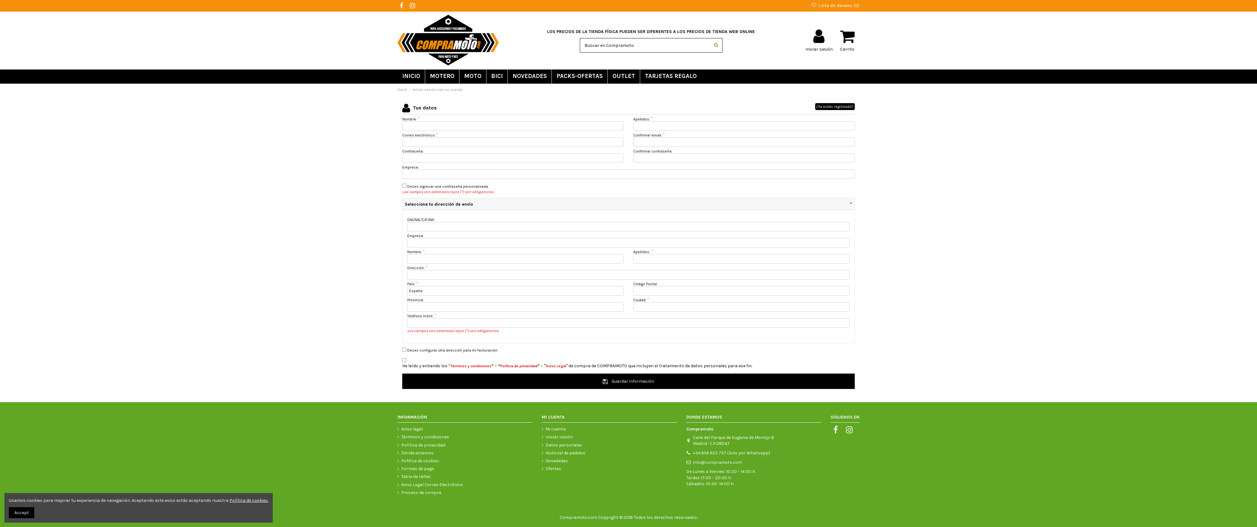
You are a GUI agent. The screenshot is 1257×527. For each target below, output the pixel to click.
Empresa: (410, 167)
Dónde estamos (417, 453)
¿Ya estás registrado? (835, 106)
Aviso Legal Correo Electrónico (432, 484)
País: (412, 284)
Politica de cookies (420, 460)
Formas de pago (417, 468)
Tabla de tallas (416, 476)
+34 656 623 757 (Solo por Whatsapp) (731, 453)
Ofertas (553, 468)
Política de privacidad (423, 445)
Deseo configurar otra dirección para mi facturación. (450, 349)
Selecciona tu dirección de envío (439, 204)
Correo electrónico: (420, 135)
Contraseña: (413, 151)
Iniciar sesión (559, 437)
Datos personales (564, 445)
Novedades (557, 460)
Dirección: (417, 268)
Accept (21, 512)
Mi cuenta (556, 429)
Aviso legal (412, 429)
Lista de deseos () (835, 5)
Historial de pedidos (565, 453)
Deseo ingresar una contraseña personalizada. (445, 186)
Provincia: (415, 300)
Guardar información (628, 381)
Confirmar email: (649, 135)
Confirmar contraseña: (652, 151)
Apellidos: (643, 119)
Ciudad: (641, 300)
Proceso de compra (421, 492)
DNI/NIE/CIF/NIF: (421, 220)
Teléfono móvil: (421, 316)
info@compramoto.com (717, 462)
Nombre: (411, 119)
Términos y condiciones (425, 437)
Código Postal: (645, 284)
